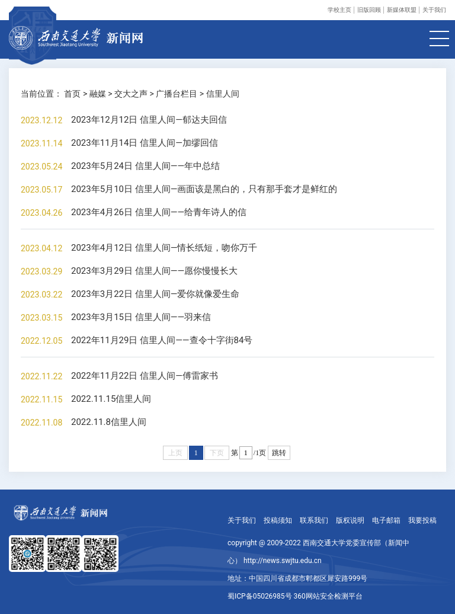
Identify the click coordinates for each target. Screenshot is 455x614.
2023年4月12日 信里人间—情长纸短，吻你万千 (164, 247)
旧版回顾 (369, 10)
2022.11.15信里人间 (111, 399)
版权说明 (350, 520)
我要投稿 (422, 520)
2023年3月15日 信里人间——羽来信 (141, 317)
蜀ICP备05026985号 (260, 596)
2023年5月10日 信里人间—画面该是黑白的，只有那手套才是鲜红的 (204, 189)
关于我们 (434, 10)
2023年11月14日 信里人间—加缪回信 (144, 142)
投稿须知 (278, 520)
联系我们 (314, 520)
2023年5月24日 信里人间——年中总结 (145, 166)
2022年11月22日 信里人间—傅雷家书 (144, 375)
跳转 (279, 453)
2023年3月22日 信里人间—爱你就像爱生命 (155, 294)
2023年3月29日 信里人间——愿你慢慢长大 (154, 271)
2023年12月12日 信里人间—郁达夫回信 (149, 119)
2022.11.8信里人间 (108, 422)
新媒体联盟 (401, 10)
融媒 (97, 93)
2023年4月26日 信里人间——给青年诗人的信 (158, 212)
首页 (72, 93)
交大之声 (131, 93)
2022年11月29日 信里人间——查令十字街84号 (161, 340)
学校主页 (339, 10)
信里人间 (222, 93)
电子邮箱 (386, 520)
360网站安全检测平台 (328, 596)
